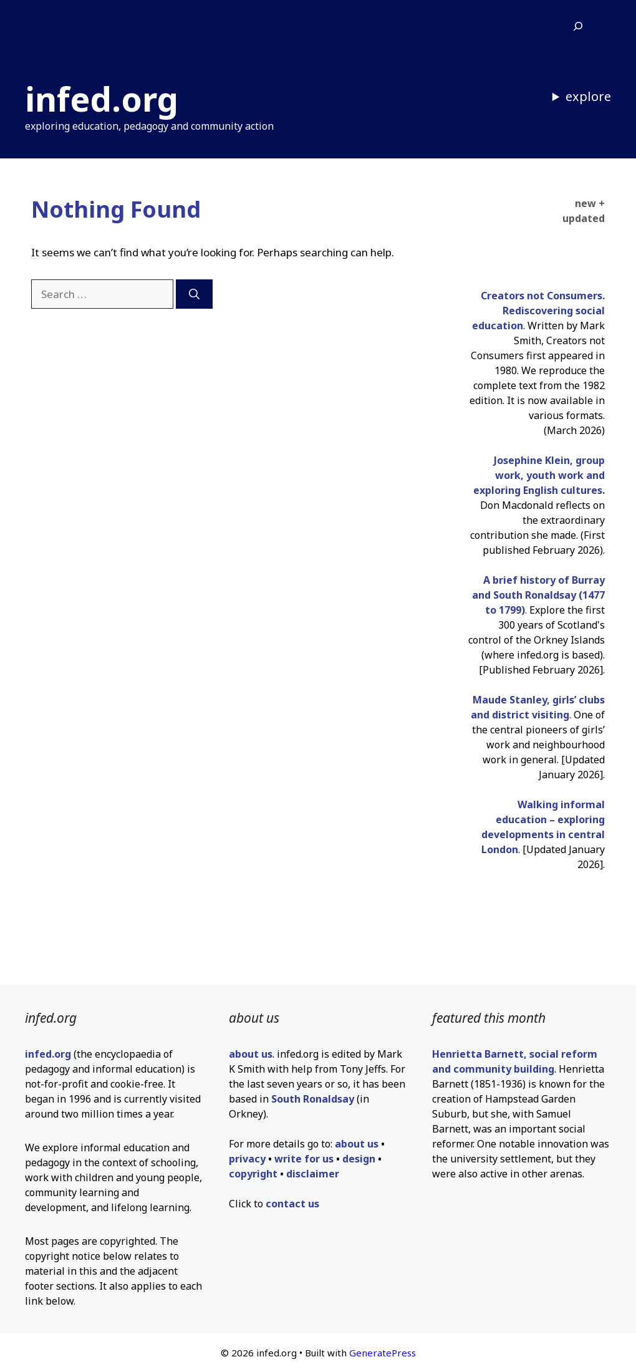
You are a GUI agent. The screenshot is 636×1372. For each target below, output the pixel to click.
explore (588, 96)
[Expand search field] (578, 27)
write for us (304, 1159)
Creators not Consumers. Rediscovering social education (538, 310)
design (358, 1159)
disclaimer (312, 1174)
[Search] (194, 294)
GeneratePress (382, 1352)
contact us (292, 1203)
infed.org (101, 98)
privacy (247, 1159)
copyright (253, 1174)
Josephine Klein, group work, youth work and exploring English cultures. (539, 475)
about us (250, 1054)
